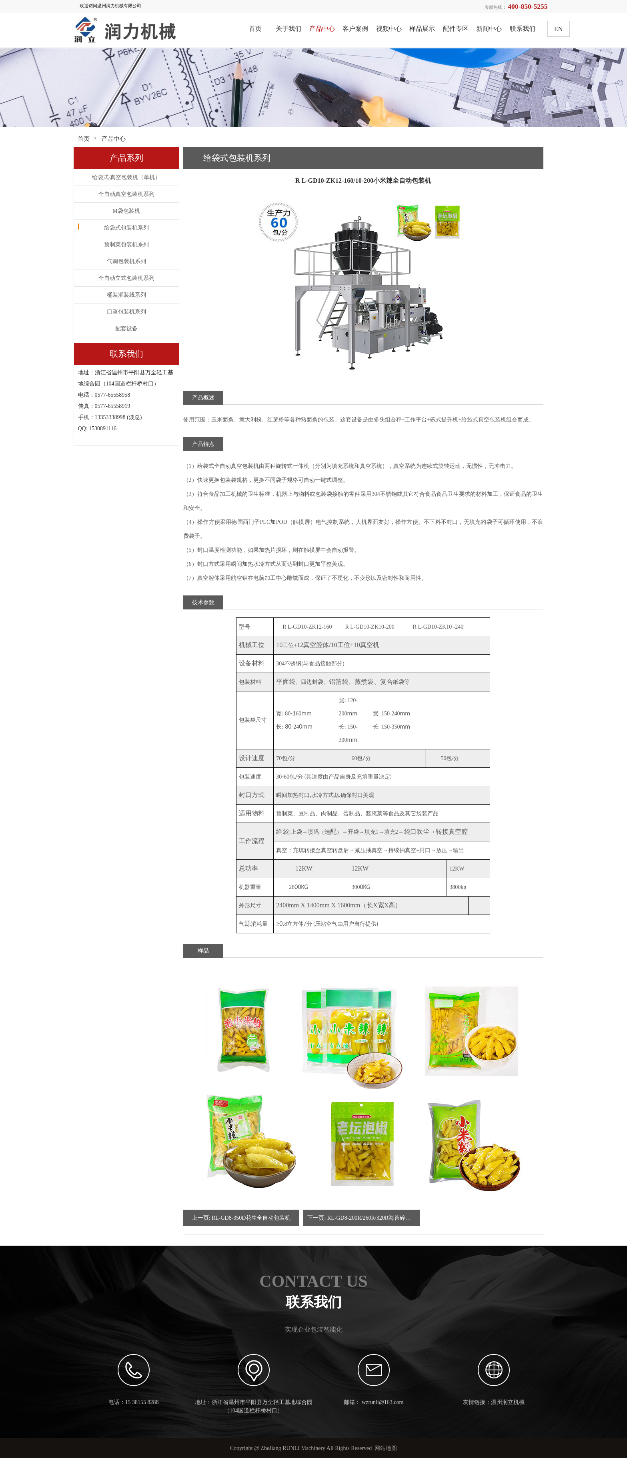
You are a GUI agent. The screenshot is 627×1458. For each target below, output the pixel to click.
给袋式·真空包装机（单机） (126, 177)
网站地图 (386, 1448)
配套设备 (126, 329)
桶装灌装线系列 (126, 295)
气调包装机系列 (126, 261)
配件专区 (456, 28)
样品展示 (422, 28)
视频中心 (389, 28)
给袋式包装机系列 (126, 228)
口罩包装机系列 (126, 312)
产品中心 (322, 28)
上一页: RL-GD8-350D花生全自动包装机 (241, 1218)
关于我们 (288, 28)
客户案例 (355, 28)
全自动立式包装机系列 (126, 278)
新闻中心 (489, 28)
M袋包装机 (126, 211)
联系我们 (522, 28)
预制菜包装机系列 (126, 245)
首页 (255, 28)
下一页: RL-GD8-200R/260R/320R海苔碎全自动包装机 (363, 1218)
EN (558, 29)
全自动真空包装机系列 (126, 194)
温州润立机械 (508, 1402)
